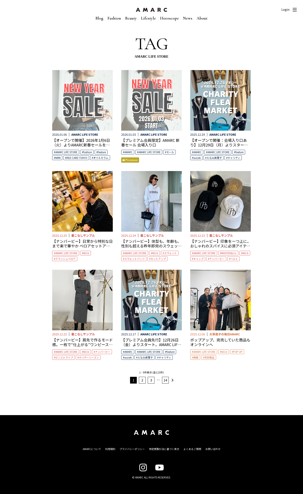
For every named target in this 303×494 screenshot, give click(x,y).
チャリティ (234, 157)
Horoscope (169, 18)
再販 (195, 357)
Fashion (114, 18)
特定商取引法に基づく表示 (164, 449)
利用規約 (110, 449)
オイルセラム (100, 157)
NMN (58, 157)
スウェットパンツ (134, 258)
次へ (172, 380)
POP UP (237, 351)
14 (165, 379)
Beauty (131, 18)
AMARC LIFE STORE (66, 152)
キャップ (198, 258)
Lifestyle (148, 18)
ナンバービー (217, 258)
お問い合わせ (213, 449)
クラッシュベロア (65, 258)
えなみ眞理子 (214, 157)
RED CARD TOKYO (76, 157)
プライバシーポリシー (132, 449)
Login (285, 9)
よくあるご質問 (192, 449)
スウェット (170, 253)
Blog (99, 18)
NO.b (86, 253)
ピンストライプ (64, 357)
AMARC (128, 152)
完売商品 (209, 357)
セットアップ (158, 258)
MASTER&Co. (229, 253)
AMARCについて (92, 449)
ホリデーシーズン (89, 357)
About (202, 18)
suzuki (197, 157)
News (187, 18)
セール (170, 152)
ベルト (234, 258)
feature (102, 152)
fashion (87, 152)
